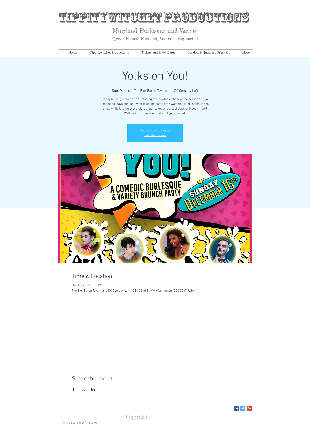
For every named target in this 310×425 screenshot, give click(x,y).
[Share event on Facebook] (74, 389)
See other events (155, 135)
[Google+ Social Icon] (249, 408)
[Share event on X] (83, 389)
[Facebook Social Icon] (236, 408)
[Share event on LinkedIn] (93, 389)
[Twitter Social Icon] (242, 408)
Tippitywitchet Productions (153, 17)
